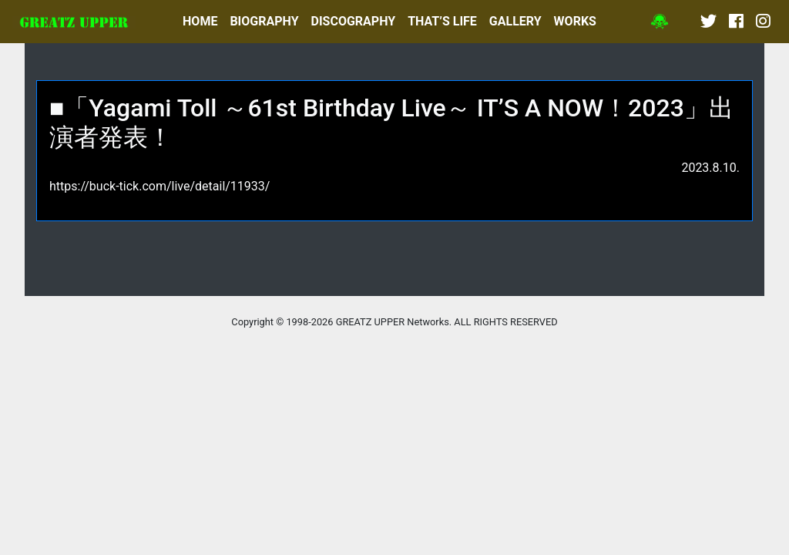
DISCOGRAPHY (353, 21)
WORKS (575, 21)
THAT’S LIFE (442, 21)
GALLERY (515, 21)
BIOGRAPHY (264, 21)
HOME (200, 21)
